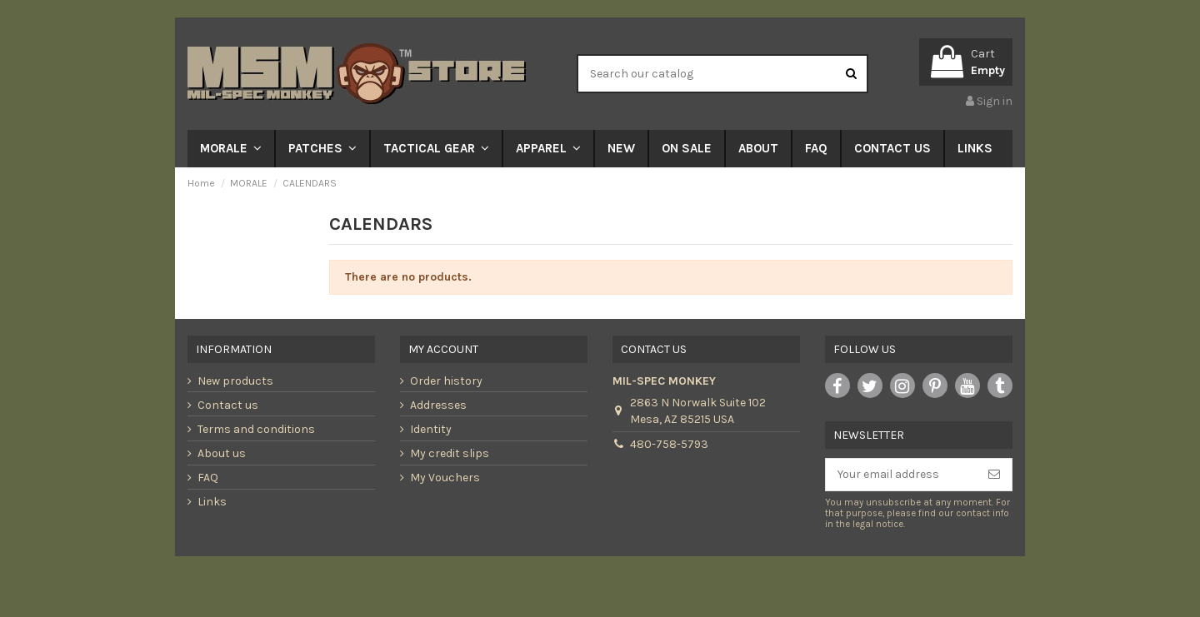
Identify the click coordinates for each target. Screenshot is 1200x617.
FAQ (208, 477)
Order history (446, 381)
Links (212, 502)
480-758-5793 (669, 444)
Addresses (438, 405)
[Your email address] (901, 474)
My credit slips (449, 453)
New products (235, 381)
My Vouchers (445, 477)
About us (222, 453)
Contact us (228, 405)
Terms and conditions (256, 429)
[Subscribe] (994, 474)
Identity (431, 429)
